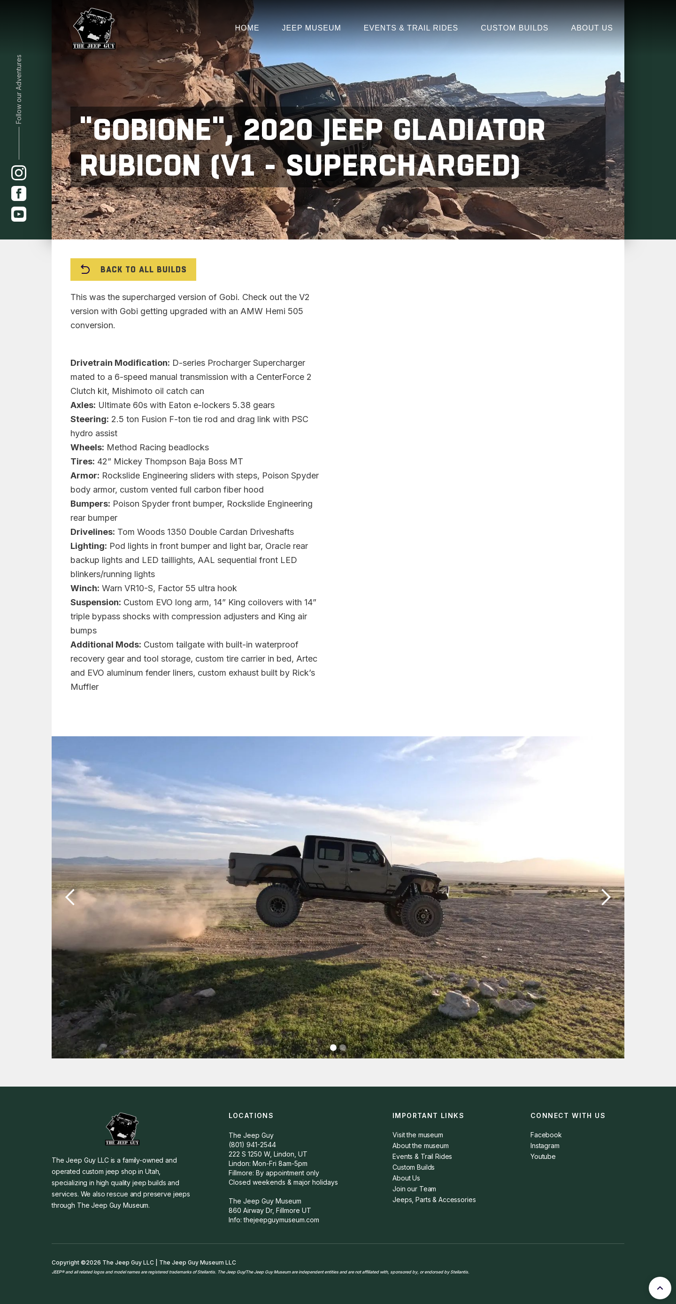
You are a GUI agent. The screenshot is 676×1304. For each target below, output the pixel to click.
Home (247, 28)
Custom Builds (514, 28)
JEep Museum (311, 28)
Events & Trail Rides (411, 28)
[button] (70, 897)
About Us (592, 28)
